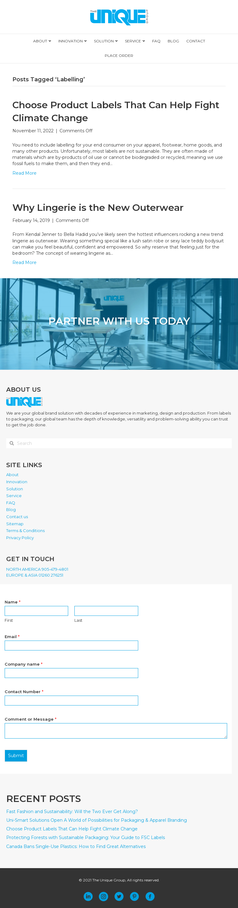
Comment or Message (30, 719)
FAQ (156, 41)
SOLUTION (104, 41)
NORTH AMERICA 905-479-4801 (37, 569)
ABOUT (40, 41)
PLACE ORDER (119, 55)
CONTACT (195, 41)
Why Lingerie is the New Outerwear (97, 207)
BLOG (173, 41)
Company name (23, 664)
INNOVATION (70, 41)
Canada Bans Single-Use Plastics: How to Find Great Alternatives (76, 846)
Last (78, 620)
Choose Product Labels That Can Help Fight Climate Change (72, 829)
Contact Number (24, 691)
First (9, 620)
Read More (24, 173)
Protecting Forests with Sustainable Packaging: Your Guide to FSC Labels (85, 837)
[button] (88, 896)
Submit (16, 755)
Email (12, 636)
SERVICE (133, 41)
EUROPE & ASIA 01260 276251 (34, 575)
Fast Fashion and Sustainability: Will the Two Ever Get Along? (72, 811)
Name (12, 601)
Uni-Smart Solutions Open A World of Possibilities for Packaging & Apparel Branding (96, 820)
